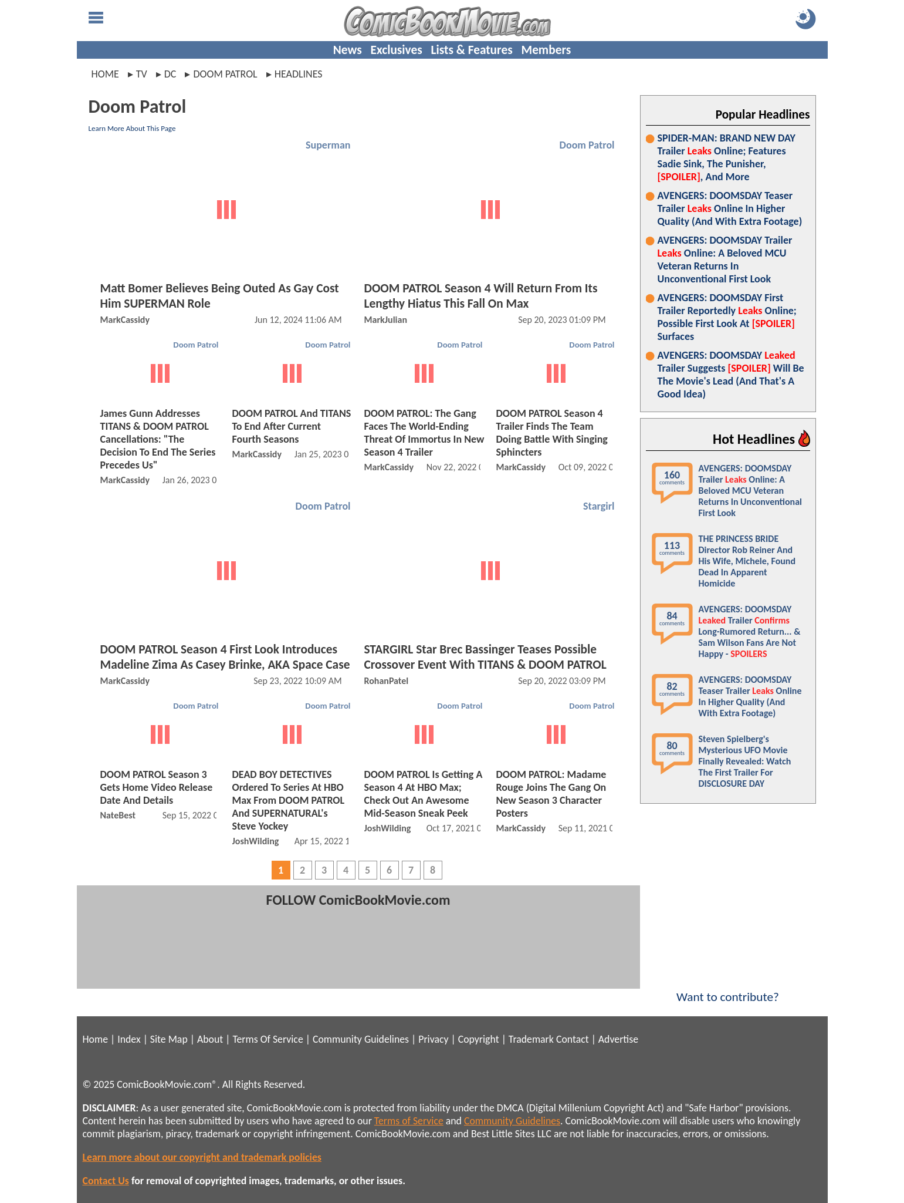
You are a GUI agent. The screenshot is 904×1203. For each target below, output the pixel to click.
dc (170, 74)
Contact (572, 1039)
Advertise (618, 1039)
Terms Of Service (267, 1039)
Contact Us (106, 1180)
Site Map (169, 1039)
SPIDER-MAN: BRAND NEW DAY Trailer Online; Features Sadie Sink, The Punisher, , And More (726, 157)
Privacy (433, 1039)
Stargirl (598, 506)
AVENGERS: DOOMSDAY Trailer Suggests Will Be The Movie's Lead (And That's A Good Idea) (731, 374)
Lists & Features (472, 50)
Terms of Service (408, 1120)
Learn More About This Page (132, 128)
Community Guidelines (361, 1039)
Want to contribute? (728, 989)
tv (141, 74)
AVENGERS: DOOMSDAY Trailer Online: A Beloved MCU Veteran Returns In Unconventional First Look (725, 259)
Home (105, 74)
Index (128, 1039)
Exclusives (396, 50)
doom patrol (225, 74)
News (347, 50)
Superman (328, 145)
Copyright (478, 1039)
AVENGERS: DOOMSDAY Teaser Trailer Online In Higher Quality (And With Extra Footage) (730, 208)
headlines (299, 74)
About (210, 1039)
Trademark (531, 1039)
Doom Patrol (587, 145)
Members (546, 50)
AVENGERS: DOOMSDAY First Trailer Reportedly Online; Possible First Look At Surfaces (727, 317)
